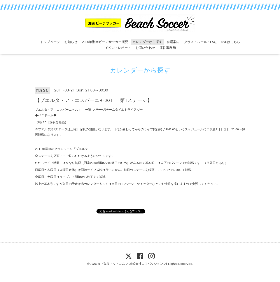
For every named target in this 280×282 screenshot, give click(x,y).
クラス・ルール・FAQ (200, 42)
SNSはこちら (230, 42)
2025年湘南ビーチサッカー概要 (105, 42)
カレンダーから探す (147, 42)
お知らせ (70, 42)
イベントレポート (118, 48)
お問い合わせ (145, 48)
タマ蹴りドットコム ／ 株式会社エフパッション (130, 263)
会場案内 (173, 42)
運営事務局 (167, 48)
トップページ (50, 42)
